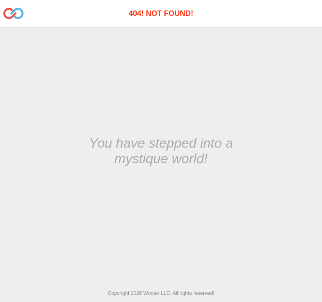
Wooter (151, 293)
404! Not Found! (161, 13)
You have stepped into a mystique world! (161, 150)
